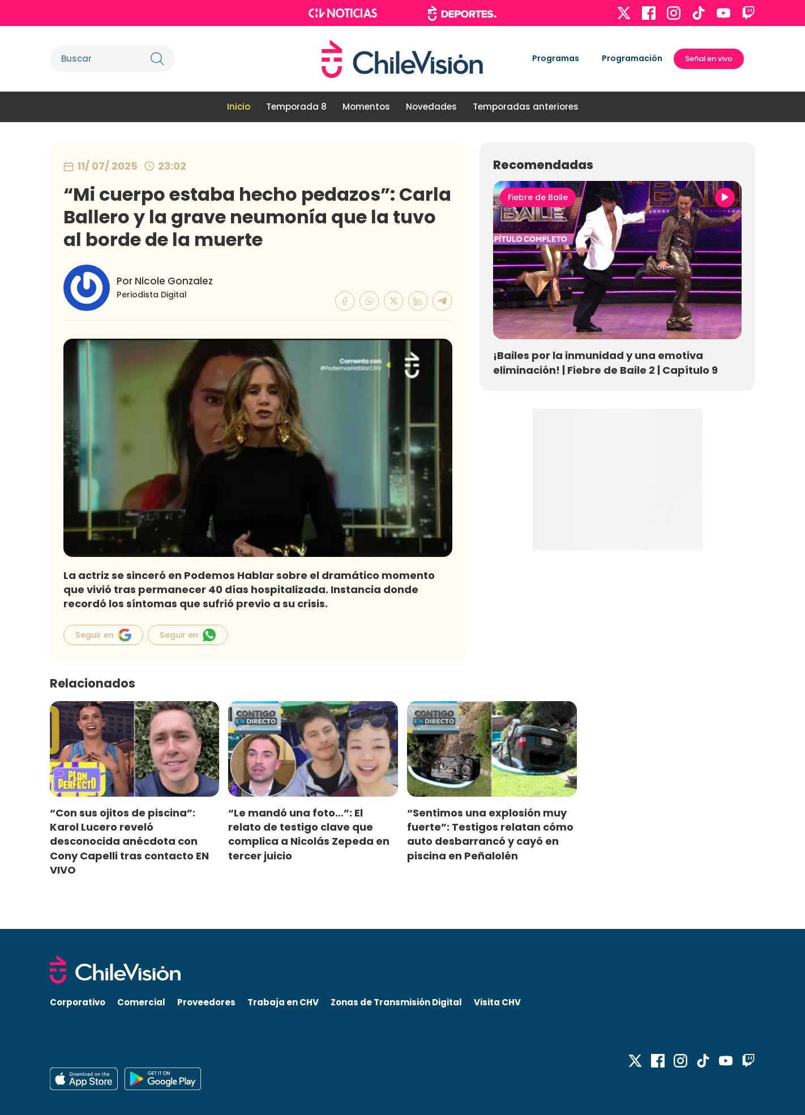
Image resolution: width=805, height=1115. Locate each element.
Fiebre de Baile (538, 197)
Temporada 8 (296, 107)
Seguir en (103, 635)
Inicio (238, 107)
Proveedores (206, 1002)
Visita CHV (497, 1002)
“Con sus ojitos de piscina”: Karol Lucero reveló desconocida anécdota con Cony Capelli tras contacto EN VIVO (129, 841)
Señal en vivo (709, 58)
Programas (555, 58)
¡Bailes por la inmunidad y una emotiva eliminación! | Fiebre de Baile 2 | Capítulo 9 (605, 362)
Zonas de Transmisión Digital (396, 1002)
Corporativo (77, 1002)
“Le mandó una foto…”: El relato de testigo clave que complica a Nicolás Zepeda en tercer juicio (308, 834)
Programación (632, 58)
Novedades (431, 107)
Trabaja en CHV (283, 1002)
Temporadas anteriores (526, 107)
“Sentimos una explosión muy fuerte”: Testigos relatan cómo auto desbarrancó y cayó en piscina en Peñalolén (490, 834)
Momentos (366, 107)
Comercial (141, 1002)
